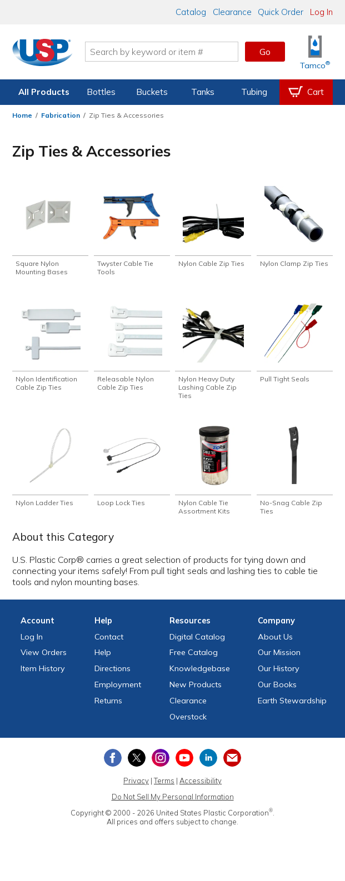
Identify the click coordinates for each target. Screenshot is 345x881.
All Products (43, 92)
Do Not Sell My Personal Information (173, 802)
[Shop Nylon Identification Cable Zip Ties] (50, 349)
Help (102, 659)
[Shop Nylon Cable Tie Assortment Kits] (213, 475)
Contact (108, 643)
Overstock (188, 723)
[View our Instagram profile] (160, 764)
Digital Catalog (197, 643)
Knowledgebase (199, 674)
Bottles (101, 92)
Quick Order (280, 12)
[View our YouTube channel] (184, 764)
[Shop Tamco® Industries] (315, 52)
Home (22, 115)
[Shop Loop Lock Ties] (132, 471)
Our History (278, 674)
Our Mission (279, 659)
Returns (108, 707)
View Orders (44, 659)
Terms (164, 786)
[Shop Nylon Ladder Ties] (50, 471)
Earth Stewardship (292, 707)
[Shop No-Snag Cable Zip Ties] (295, 475)
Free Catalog (193, 659)
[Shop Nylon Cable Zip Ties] (213, 228)
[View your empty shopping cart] (306, 92)
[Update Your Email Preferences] (232, 764)
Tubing (254, 92)
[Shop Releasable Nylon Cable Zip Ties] (132, 349)
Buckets (152, 92)
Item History (43, 674)
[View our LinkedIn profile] (208, 764)
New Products (195, 691)
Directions (112, 674)
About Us (275, 643)
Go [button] (265, 51)
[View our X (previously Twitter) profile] (137, 764)
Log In (321, 12)
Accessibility (200, 786)
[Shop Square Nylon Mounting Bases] (50, 232)
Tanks (202, 92)
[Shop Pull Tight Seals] (295, 345)
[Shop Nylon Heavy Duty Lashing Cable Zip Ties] (213, 353)
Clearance (232, 12)
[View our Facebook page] (113, 764)
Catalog (191, 12)
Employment (117, 691)
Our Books (277, 691)
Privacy (136, 786)
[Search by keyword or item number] (162, 52)
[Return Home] (43, 54)
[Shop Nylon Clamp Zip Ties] (295, 232)
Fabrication (60, 115)
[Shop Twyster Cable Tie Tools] (132, 232)
